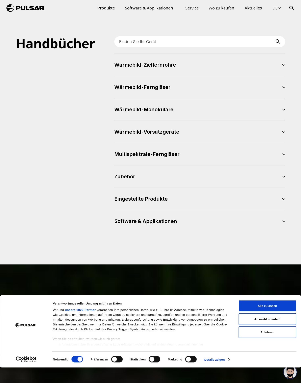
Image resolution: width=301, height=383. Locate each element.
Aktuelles (253, 8)
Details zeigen (214, 375)
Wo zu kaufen (221, 8)
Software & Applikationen (149, 8)
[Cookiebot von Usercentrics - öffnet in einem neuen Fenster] (26, 375)
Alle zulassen (267, 321)
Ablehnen (267, 348)
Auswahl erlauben (267, 334)
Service (192, 8)
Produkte (106, 8)
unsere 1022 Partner (80, 325)
